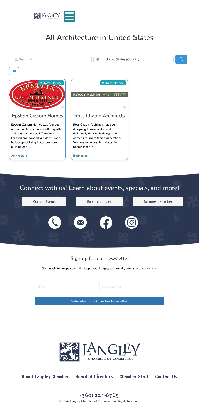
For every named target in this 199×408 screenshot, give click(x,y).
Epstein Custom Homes (37, 115)
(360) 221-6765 (99, 395)
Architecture (19, 155)
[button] (99, 301)
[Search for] (52, 59)
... (29, 146)
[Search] (181, 59)
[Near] (133, 59)
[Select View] (14, 71)
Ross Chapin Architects (99, 115)
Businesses (80, 155)
